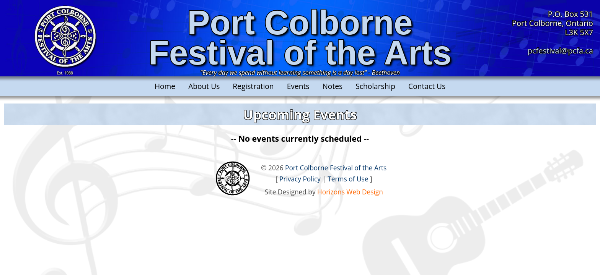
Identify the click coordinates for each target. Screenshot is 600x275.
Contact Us (426, 86)
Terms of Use (348, 179)
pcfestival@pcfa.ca (560, 50)
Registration (253, 86)
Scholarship (375, 86)
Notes (332, 86)
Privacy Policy (300, 179)
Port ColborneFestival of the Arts (300, 38)
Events (298, 86)
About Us (204, 86)
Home (165, 86)
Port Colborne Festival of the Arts (335, 167)
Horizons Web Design (350, 192)
